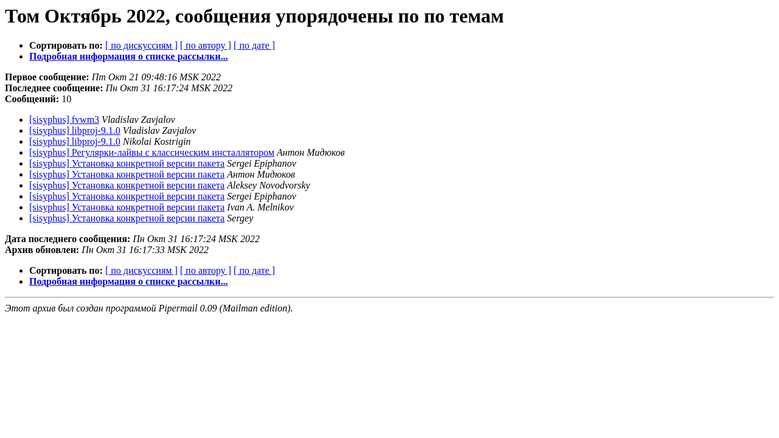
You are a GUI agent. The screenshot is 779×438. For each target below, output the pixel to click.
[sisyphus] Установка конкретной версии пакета (127, 163)
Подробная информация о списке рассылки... (128, 56)
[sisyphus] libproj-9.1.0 (75, 130)
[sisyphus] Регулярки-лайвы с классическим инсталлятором (151, 152)
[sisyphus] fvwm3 (64, 119)
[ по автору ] (205, 45)
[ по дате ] (254, 45)
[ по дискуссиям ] (141, 45)
